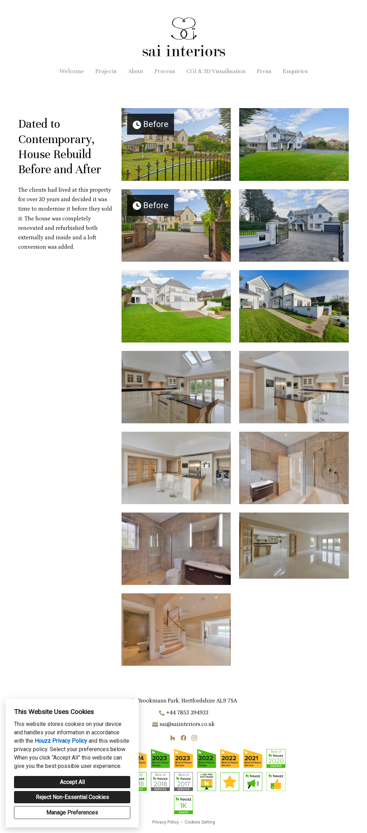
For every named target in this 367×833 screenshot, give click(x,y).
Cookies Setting (200, 822)
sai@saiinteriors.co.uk (187, 724)
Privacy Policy (165, 822)
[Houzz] (172, 738)
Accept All (72, 782)
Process (164, 71)
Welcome (72, 71)
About (135, 71)
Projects (106, 71)
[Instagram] (194, 738)
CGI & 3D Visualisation (215, 71)
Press (264, 71)
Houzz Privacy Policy (61, 740)
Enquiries (295, 71)
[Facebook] (183, 738)
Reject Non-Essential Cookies (72, 797)
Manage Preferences (72, 812)
